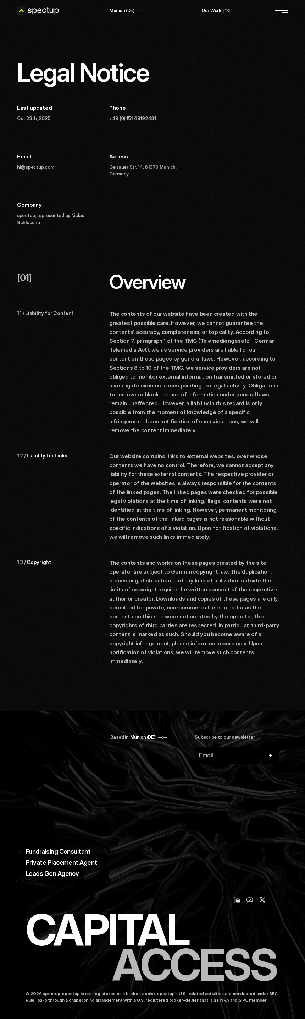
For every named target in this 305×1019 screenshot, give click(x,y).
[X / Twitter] (262, 899)
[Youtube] (249, 899)
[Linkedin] (237, 899)
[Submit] (270, 755)
